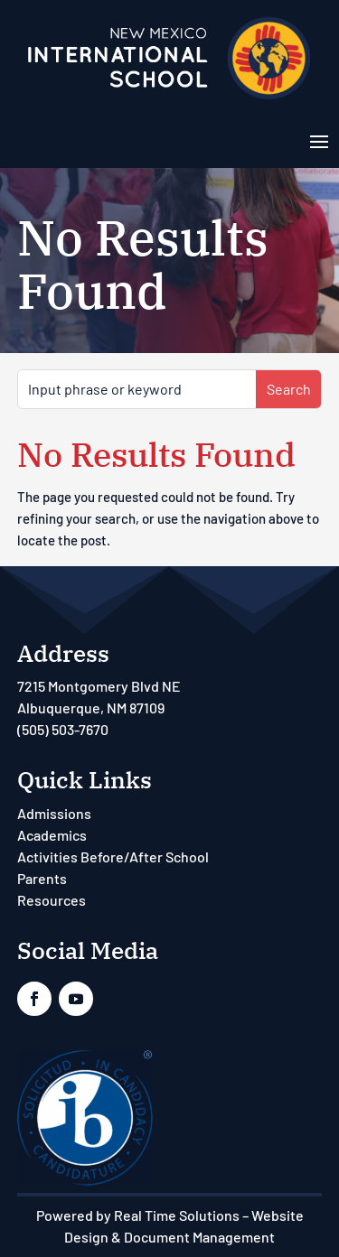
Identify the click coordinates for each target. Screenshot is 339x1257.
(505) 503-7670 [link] (62, 729)
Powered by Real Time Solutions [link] (138, 1215)
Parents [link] (42, 878)
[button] (319, 140)
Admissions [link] (54, 813)
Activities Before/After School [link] (113, 856)
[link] (169, 97)
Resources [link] (51, 899)
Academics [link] (52, 834)
